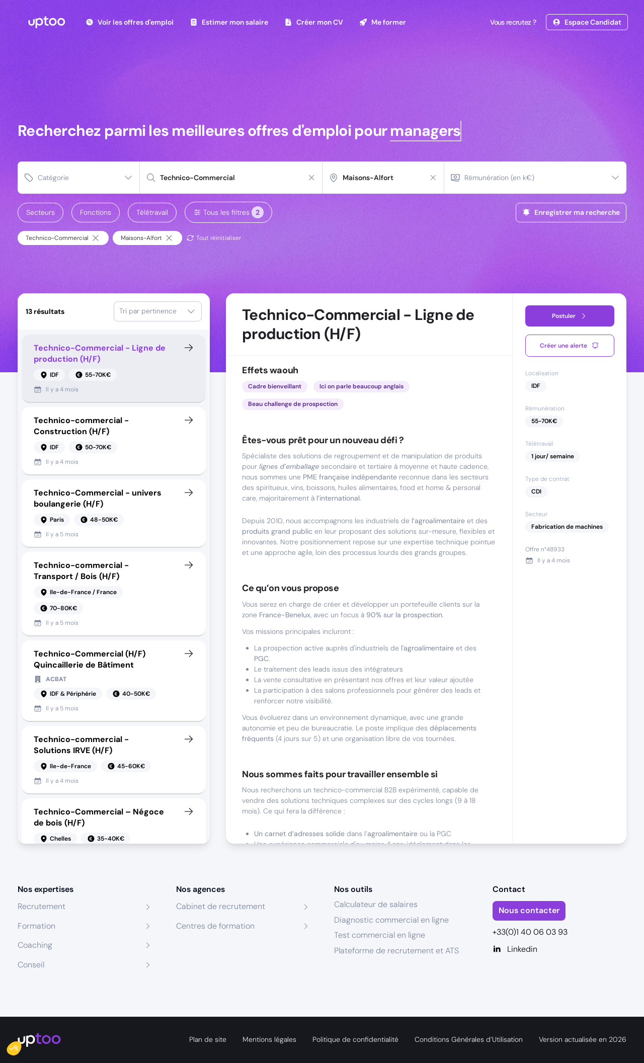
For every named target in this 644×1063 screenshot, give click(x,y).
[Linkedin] (560, 949)
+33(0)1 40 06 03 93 (530, 932)
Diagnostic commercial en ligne (391, 920)
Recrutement (41, 906)
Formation (36, 926)
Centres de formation (215, 926)
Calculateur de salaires (376, 904)
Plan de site (207, 1039)
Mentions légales (269, 1039)
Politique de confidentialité (355, 1039)
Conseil (31, 964)
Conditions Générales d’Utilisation (469, 1039)
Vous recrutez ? (512, 22)
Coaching (35, 945)
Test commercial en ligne (379, 935)
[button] (21, 1046)
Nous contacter (529, 910)
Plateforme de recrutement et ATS (396, 950)
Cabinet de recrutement (220, 906)
